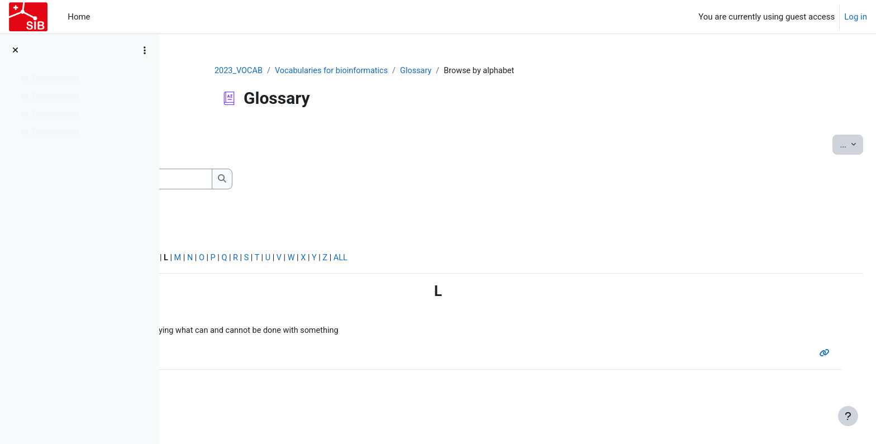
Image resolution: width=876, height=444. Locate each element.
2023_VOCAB (310, 71)
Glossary (493, 71)
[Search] (282, 179)
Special (194, 260)
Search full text (229, 196)
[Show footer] (848, 416)
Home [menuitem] (79, 17)
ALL (520, 260)
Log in (855, 17)
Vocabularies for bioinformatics (406, 71)
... (824, 144)
